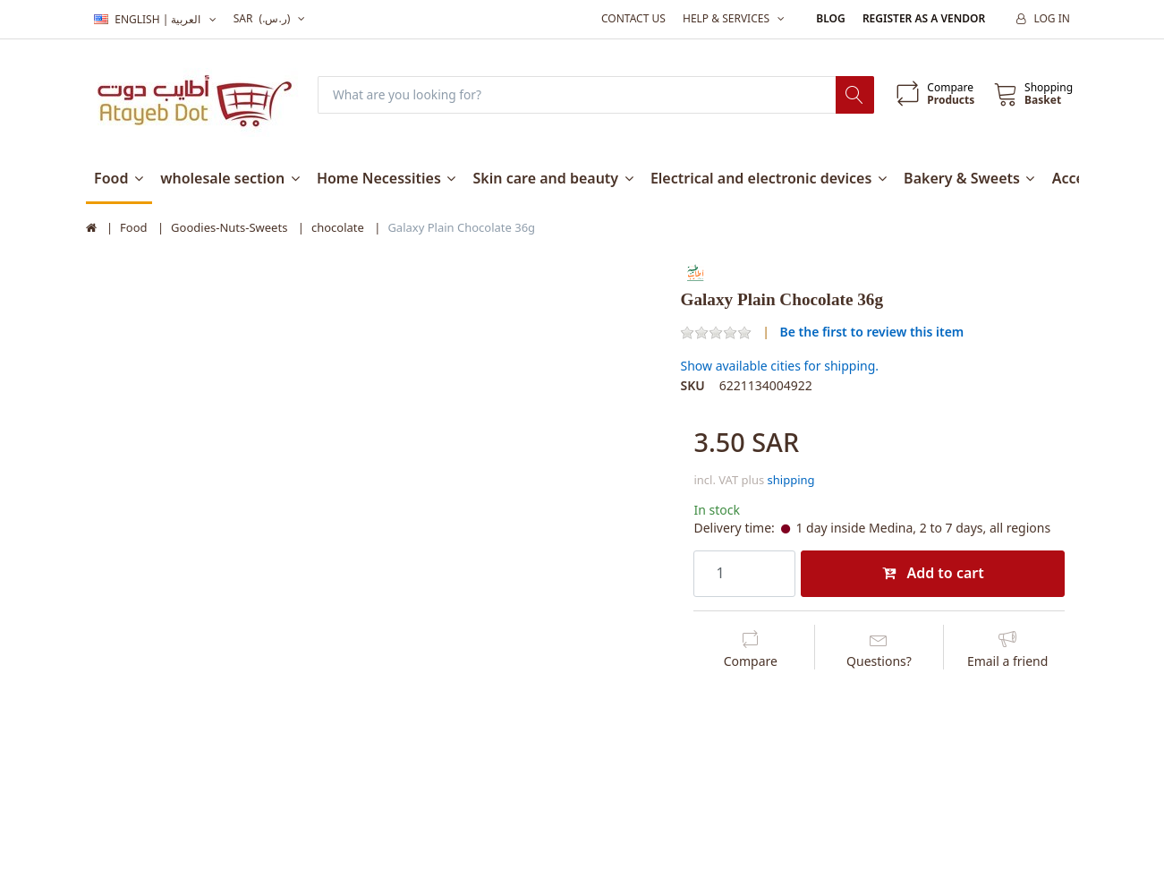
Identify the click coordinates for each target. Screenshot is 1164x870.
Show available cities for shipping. (779, 366)
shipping (791, 481)
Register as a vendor (923, 18)
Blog (830, 18)
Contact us (633, 18)
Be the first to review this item (871, 331)
